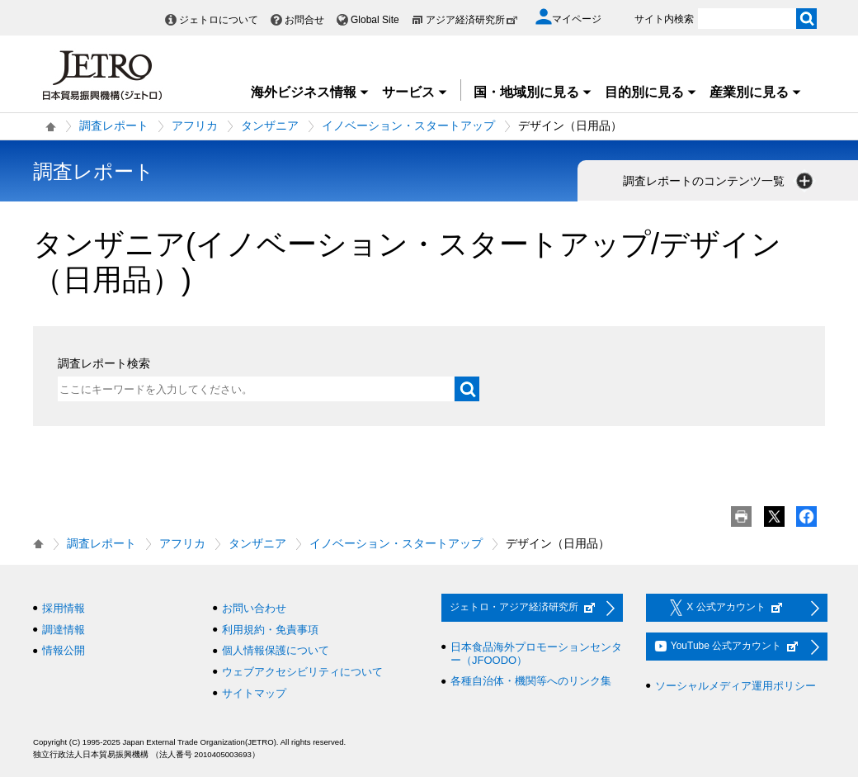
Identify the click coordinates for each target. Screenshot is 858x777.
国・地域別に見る (533, 92)
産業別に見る (756, 92)
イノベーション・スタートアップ (408, 125)
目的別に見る (651, 92)
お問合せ (304, 20)
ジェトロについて (218, 20)
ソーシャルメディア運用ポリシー (735, 686)
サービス (415, 92)
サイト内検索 (664, 19)
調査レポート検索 (104, 363)
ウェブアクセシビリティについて (302, 672)
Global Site (375, 20)
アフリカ (195, 125)
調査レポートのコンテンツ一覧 (719, 180)
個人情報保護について (275, 650)
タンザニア (270, 125)
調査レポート (113, 125)
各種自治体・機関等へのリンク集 (530, 681)
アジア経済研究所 (472, 20)
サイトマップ (254, 693)
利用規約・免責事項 (270, 629)
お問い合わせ (254, 608)
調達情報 (63, 629)
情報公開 (63, 650)
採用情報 (63, 608)
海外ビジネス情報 (310, 92)
